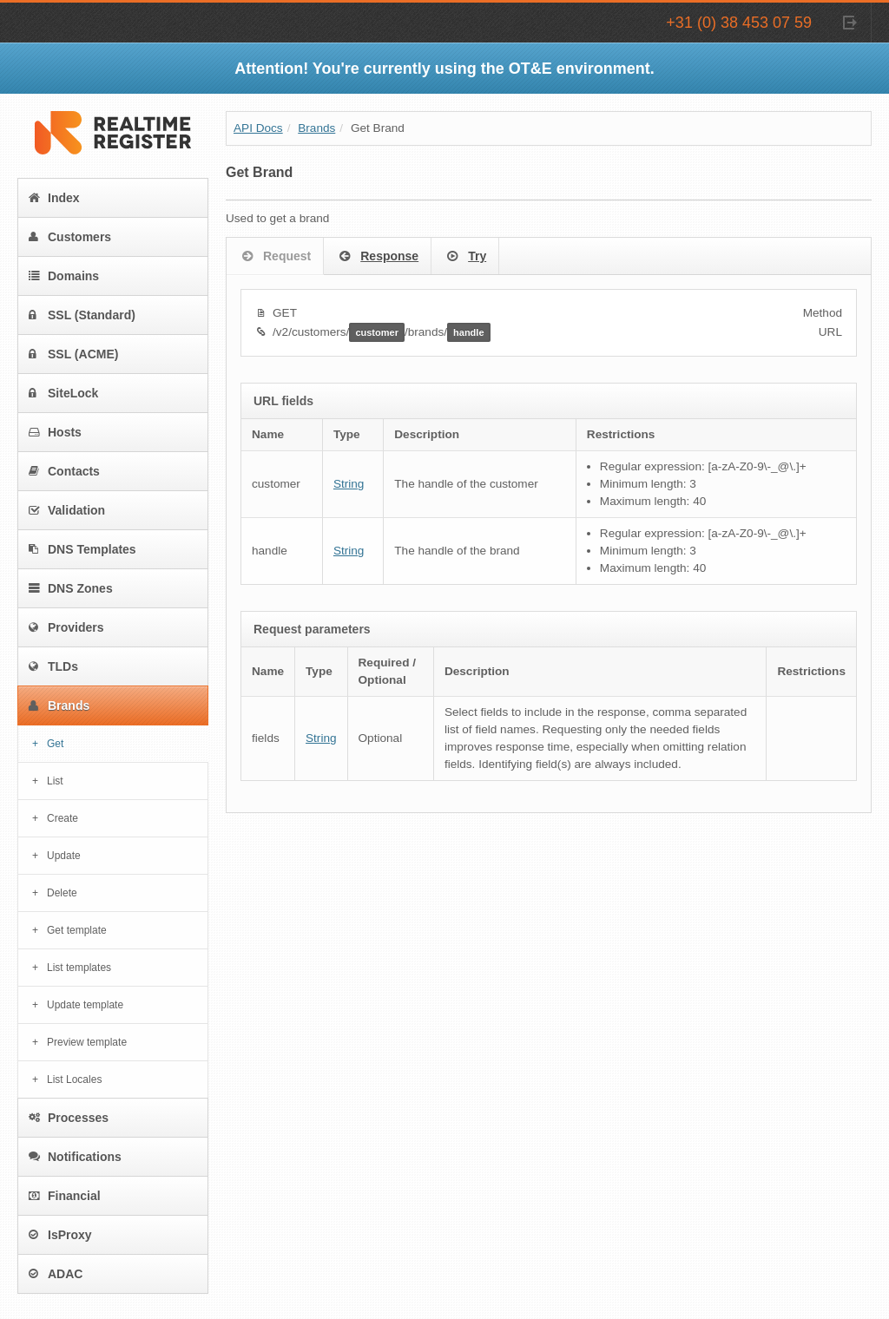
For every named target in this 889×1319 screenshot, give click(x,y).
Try (465, 257)
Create (62, 818)
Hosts (55, 432)
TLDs (53, 666)
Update (64, 856)
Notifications (75, 1157)
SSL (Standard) (82, 315)
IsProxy (60, 1235)
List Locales (74, 1079)
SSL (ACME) (73, 354)
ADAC (55, 1274)
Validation (67, 510)
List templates (79, 967)
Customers (70, 237)
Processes (69, 1118)
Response (377, 257)
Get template (77, 930)
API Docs (258, 128)
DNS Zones (71, 588)
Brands (59, 705)
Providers (66, 627)
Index (54, 198)
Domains (64, 276)
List (55, 781)
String (349, 483)
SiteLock (63, 393)
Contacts (64, 471)
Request (275, 257)
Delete (62, 893)
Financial (65, 1196)
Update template (85, 1005)
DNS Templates (82, 549)
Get (55, 744)
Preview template (87, 1042)
